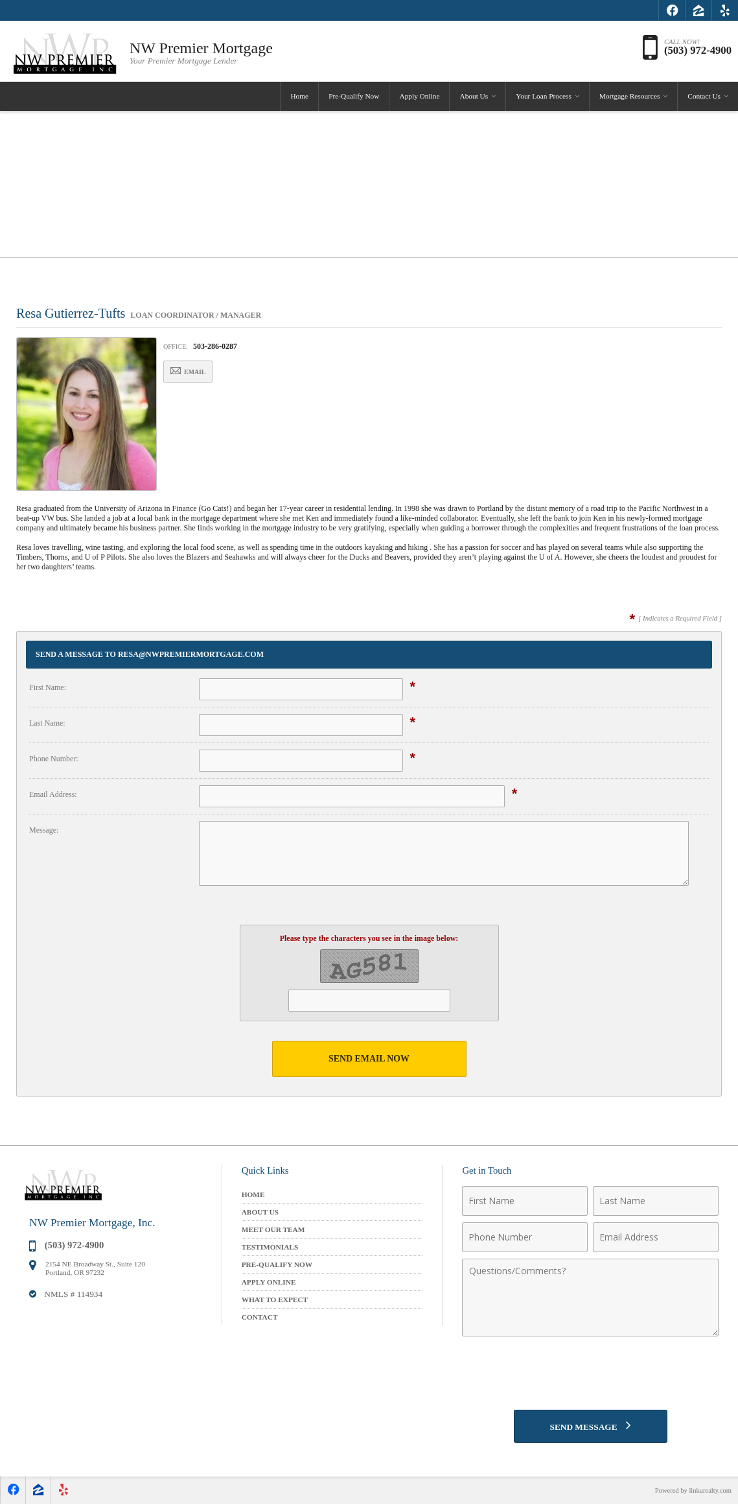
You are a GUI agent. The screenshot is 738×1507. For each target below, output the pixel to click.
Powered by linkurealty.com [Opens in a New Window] (691, 1493)
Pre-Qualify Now (354, 100)
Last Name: (47, 723)
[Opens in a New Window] (672, 10)
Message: (43, 830)
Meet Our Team (273, 1229)
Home (299, 100)
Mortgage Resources (629, 100)
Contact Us (704, 100)
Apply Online (419, 100)
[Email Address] (656, 1237)
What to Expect (275, 1299)
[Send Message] (590, 1427)
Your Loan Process (543, 100)
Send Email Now (369, 1058)
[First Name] (525, 1201)
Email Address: (53, 794)
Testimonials (270, 1247)
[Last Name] (656, 1201)
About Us (473, 100)
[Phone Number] (525, 1237)
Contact (260, 1317)
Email (194, 372)
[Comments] (590, 1297)
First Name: (47, 687)
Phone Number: (53, 758)
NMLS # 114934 (73, 1294)
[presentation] (590, 1374)
